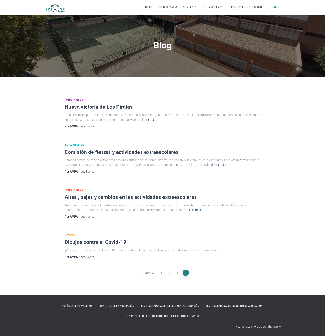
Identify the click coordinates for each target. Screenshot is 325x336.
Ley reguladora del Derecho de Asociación (234, 305)
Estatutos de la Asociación (116, 305)
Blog (275, 7)
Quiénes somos (167, 7)
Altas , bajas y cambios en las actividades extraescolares (131, 197)
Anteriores (147, 272)
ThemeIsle (274, 326)
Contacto (189, 7)
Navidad (78, 145)
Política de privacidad (77, 305)
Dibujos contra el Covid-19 (95, 242)
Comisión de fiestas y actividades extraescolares (122, 152)
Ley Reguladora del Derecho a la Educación (170, 305)
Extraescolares (212, 7)
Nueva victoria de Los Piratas (99, 107)
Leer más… (150, 119)
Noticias (70, 235)
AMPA (68, 145)
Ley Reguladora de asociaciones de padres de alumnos (162, 316)
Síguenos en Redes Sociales (247, 7)
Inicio (148, 7)
